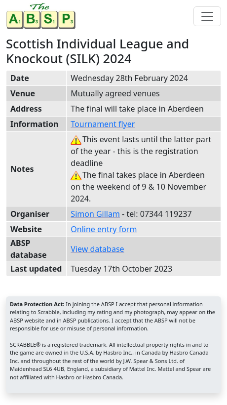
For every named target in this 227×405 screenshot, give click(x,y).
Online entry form (104, 229)
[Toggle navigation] (207, 16)
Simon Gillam (95, 213)
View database (97, 248)
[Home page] (43, 16)
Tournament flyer (103, 124)
